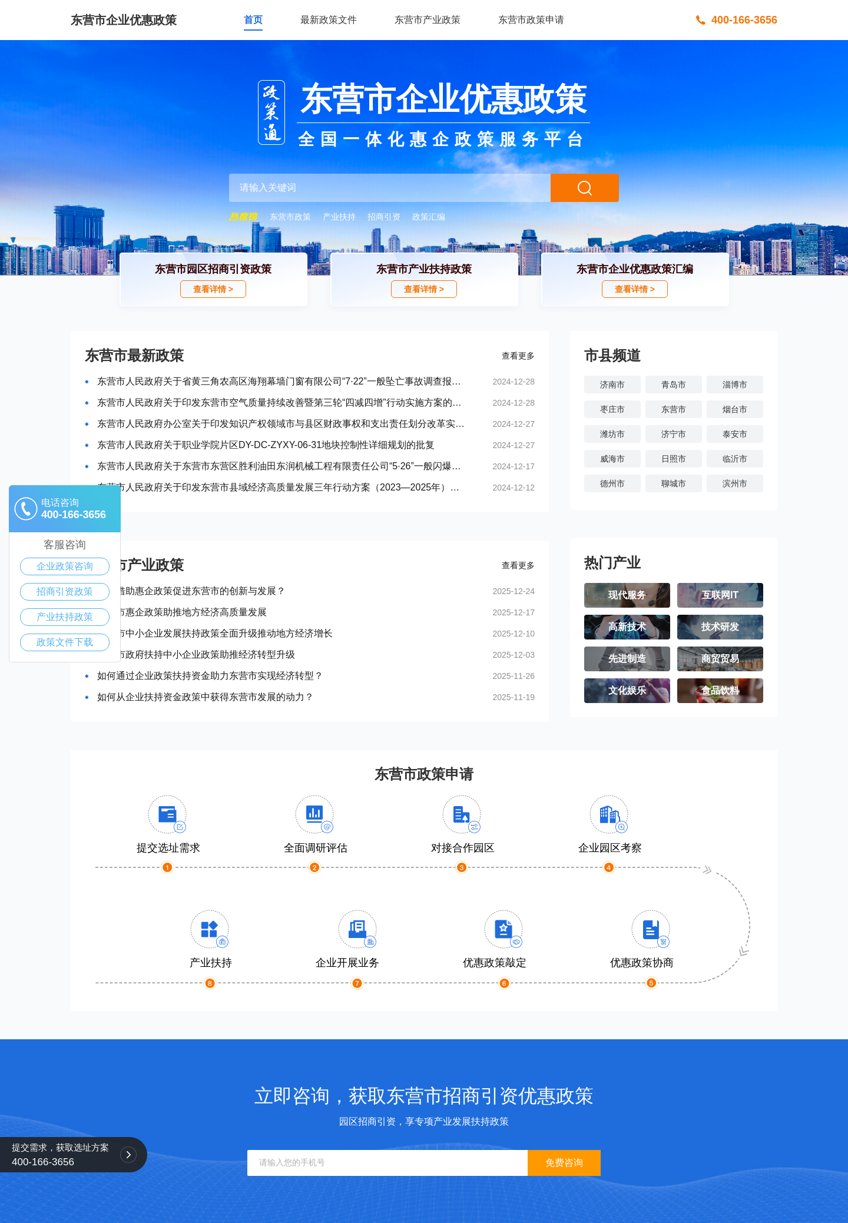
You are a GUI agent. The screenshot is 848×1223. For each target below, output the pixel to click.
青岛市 (673, 384)
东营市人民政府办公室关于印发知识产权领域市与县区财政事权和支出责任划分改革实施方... (281, 424)
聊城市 (673, 483)
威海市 (612, 458)
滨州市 (735, 483)
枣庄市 (612, 409)
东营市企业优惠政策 (124, 20)
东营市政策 (290, 216)
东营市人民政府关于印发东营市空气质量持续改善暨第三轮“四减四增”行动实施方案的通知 (281, 402)
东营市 (673, 409)
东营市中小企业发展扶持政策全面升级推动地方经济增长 (215, 633)
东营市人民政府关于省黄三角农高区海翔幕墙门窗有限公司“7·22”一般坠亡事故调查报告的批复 (281, 381)
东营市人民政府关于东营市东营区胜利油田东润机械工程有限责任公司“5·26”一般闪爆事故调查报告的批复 (281, 466)
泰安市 (735, 434)
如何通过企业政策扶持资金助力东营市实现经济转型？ (210, 676)
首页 (253, 20)
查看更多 (518, 355)
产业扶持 (339, 216)
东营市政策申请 (531, 20)
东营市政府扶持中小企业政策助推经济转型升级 (196, 654)
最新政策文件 (328, 20)
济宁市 (673, 434)
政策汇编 (428, 216)
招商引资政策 (65, 591)
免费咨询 (564, 1163)
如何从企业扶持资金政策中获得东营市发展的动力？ (205, 697)
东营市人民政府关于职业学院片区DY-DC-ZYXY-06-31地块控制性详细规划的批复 (266, 445)
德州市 (612, 483)
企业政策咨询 (65, 566)
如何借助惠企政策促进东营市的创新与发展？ (191, 591)
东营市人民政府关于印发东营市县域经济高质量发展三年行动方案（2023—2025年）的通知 (281, 487)
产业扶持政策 (65, 617)
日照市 (673, 458)
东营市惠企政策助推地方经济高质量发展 (182, 612)
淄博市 (735, 384)
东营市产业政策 (428, 20)
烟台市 (735, 409)
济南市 (612, 384)
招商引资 (383, 216)
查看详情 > (213, 289)
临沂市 (735, 458)
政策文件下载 (65, 642)
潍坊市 (612, 434)
